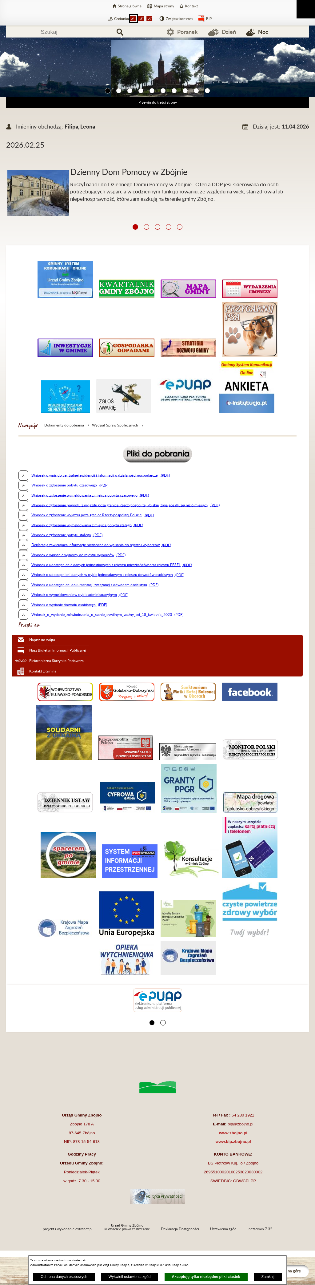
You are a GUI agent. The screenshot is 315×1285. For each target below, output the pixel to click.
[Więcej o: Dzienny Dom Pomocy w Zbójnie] (157, 163)
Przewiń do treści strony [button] (157, 102)
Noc (263, 32)
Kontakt (191, 6)
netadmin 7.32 (260, 1229)
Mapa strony (164, 6)
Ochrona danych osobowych (64, 1277)
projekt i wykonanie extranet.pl (68, 1229)
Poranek (187, 32)
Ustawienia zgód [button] (223, 1229)
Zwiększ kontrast (179, 19)
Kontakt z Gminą (42, 671)
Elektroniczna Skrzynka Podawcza (56, 661)
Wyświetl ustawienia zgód (130, 1277)
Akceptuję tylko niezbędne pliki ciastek (206, 1277)
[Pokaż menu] (306, 9)
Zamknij (267, 1277)
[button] (108, 91)
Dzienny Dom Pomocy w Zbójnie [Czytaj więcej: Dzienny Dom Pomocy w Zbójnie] (128, 172)
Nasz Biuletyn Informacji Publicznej (57, 650)
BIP (209, 19)
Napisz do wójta (42, 640)
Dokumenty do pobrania (64, 425)
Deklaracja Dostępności (180, 1229)
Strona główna (130, 6)
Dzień (229, 32)
